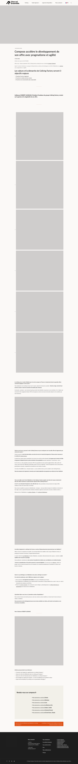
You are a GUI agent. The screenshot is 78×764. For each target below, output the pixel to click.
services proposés (23, 584)
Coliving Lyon (60, 743)
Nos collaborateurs (47, 749)
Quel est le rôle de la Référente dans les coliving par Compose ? (29, 674)
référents (54, 562)
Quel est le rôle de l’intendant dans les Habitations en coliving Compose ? (31, 675)
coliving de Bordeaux (42, 492)
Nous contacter (59, 2)
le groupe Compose (51, 63)
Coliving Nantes (60, 739)
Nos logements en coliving (40, 697)
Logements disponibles (47, 2)
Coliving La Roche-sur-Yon (62, 746)
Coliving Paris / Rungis (62, 744)
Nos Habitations (46, 739)
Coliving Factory (23, 456)
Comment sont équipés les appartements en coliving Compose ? (29, 672)
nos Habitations (26, 555)
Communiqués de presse (18, 48)
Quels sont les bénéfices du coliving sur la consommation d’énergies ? (31, 679)
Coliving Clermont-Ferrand (63, 747)
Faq (43, 747)
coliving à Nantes (31, 492)
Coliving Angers (60, 742)
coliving (61, 66)
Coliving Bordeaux (61, 740)
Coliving (27, 2)
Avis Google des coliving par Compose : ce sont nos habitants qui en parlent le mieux (34, 677)
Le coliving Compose (47, 742)
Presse (44, 752)
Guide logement (36, 2)
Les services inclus (47, 744)
